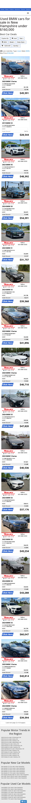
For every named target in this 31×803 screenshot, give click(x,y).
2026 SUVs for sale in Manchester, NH (11, 742)
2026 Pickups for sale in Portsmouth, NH (11, 745)
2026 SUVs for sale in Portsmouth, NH (11, 737)
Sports (23, 9)
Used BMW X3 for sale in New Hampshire (12, 787)
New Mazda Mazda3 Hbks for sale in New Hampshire (15, 774)
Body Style (21, 42)
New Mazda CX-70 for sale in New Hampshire (13, 773)
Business (17, 9)
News (7, 9)
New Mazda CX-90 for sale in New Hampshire (13, 769)
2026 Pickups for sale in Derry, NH (10, 744)
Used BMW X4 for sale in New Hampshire (12, 795)
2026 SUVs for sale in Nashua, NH (10, 740)
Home (2, 9)
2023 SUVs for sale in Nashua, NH (10, 755)
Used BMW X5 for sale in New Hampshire (12, 789)
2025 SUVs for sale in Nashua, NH (10, 750)
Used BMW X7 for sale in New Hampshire (12, 799)
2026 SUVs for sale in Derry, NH (9, 739)
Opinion (28, 9)
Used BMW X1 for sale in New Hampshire (12, 792)
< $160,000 (6, 46)
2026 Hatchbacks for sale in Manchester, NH (12, 749)
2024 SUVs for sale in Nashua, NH (10, 753)
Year (21, 38)
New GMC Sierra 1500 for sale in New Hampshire (14, 776)
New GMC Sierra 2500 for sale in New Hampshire (14, 778)
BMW (4, 42)
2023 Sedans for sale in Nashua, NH (10, 757)
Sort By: (16, 46)
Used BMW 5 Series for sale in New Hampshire (13, 794)
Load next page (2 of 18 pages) (15, 722)
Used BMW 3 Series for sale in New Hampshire (13, 790)
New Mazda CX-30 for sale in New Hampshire (13, 771)
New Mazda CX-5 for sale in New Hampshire (12, 766)
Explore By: (5, 38)
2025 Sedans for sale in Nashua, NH (10, 752)
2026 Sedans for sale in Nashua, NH (10, 747)
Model (12, 42)
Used (14, 38)
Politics (12, 9)
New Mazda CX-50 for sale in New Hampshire (13, 768)
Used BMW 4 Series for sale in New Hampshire (13, 797)
